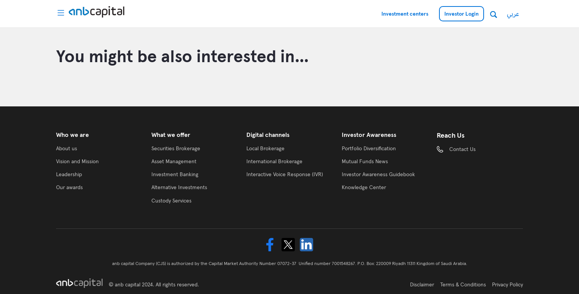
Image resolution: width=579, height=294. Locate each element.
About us (66, 148)
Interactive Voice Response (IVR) (284, 174)
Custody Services (171, 200)
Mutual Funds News (365, 161)
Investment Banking (174, 174)
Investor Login (461, 13)
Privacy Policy (507, 284)
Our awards (69, 187)
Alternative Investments (179, 187)
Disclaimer (422, 284)
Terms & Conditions (463, 284)
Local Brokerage (265, 148)
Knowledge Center (364, 187)
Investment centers (404, 13)
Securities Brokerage (175, 148)
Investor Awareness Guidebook (378, 174)
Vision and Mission (77, 161)
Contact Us (462, 149)
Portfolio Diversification (369, 148)
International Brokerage (274, 161)
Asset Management (173, 161)
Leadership (69, 174)
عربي (513, 13)
